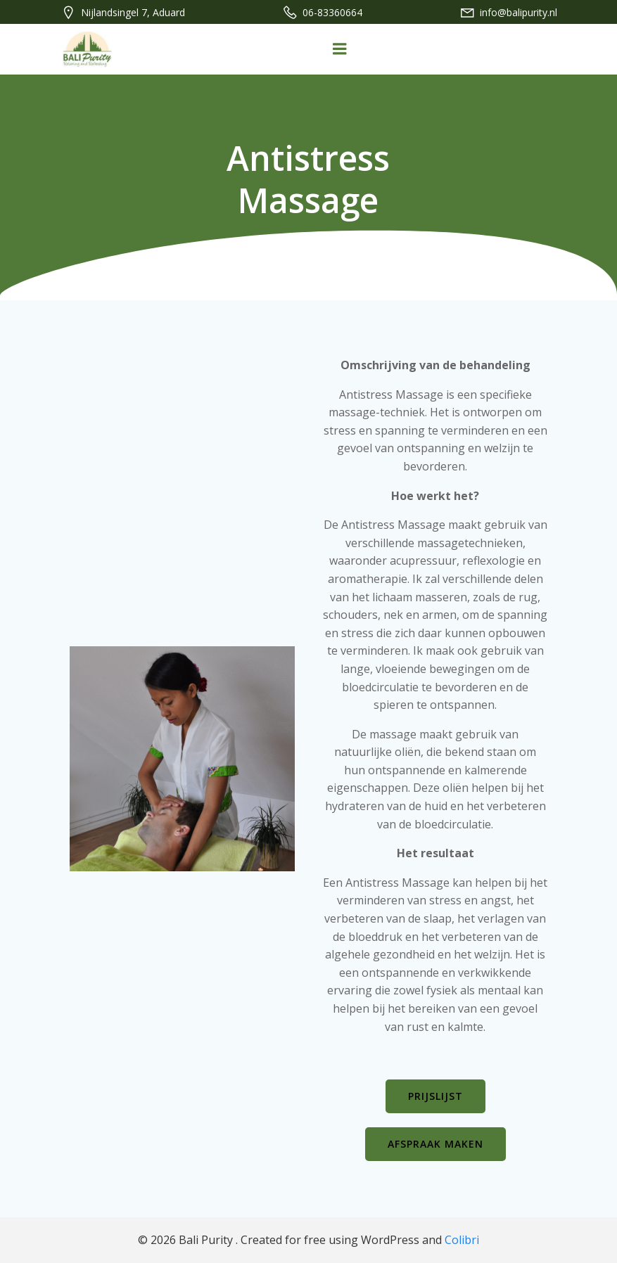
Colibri (462, 1240)
